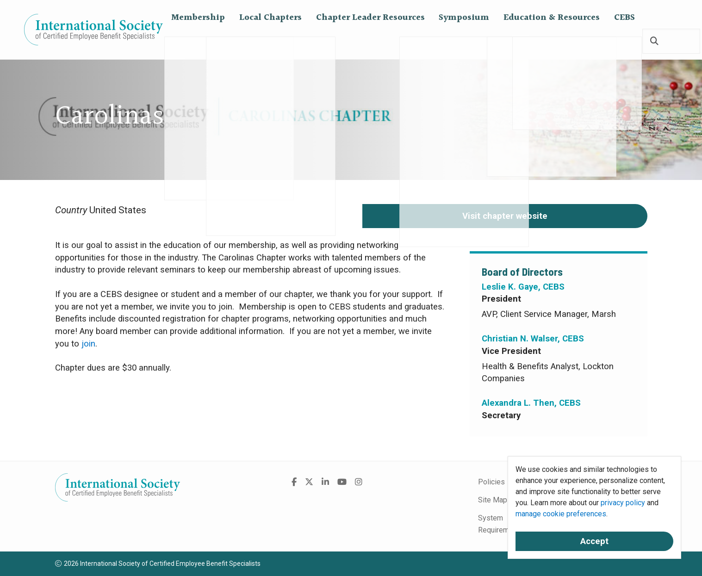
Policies (491, 481)
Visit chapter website (504, 216)
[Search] (654, 42)
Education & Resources (551, 41)
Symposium (464, 41)
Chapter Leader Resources (370, 41)
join (88, 344)
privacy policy (623, 502)
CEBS (624, 41)
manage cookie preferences (561, 513)
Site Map (492, 499)
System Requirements (500, 524)
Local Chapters (270, 41)
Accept (594, 541)
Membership (198, 41)
